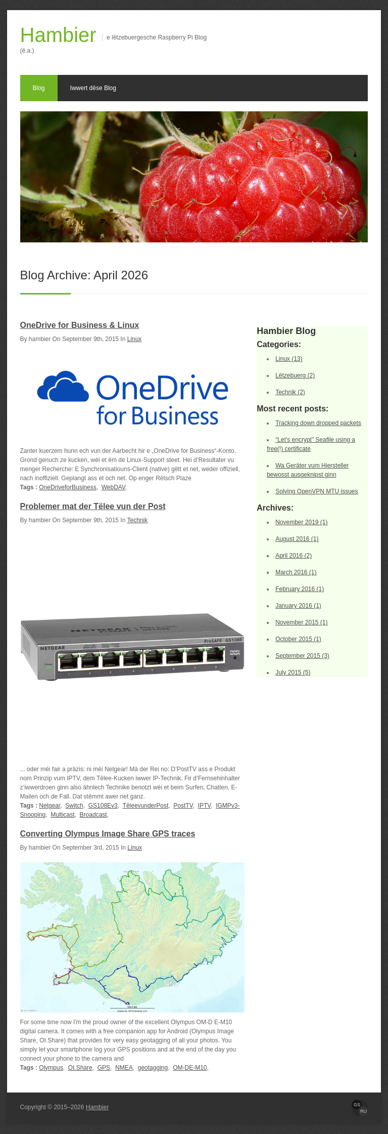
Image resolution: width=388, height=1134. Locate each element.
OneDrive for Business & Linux (79, 325)
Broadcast (93, 814)
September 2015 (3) (302, 655)
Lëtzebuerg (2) (295, 375)
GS (357, 1104)
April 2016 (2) (293, 555)
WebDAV (113, 487)
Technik (137, 520)
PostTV (182, 805)
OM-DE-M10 (190, 1067)
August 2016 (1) (296, 538)
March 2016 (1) (295, 572)
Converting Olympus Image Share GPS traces (108, 833)
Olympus (51, 1067)
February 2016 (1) (299, 589)
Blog (39, 88)
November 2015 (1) (301, 622)
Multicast (62, 814)
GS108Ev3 (103, 805)
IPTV (204, 805)
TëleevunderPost (146, 805)
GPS (104, 1067)
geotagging (153, 1067)
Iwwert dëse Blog (93, 88)
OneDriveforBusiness (67, 487)
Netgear (49, 805)
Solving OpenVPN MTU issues (316, 491)
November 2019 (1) (301, 522)
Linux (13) (288, 358)
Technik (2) (290, 392)
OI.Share (80, 1067)
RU (363, 1111)
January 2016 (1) (298, 605)
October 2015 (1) (298, 639)
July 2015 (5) (292, 672)
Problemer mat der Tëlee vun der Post (93, 506)
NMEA (124, 1067)
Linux (134, 339)
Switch (74, 805)
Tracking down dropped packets (318, 423)
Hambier (58, 35)
